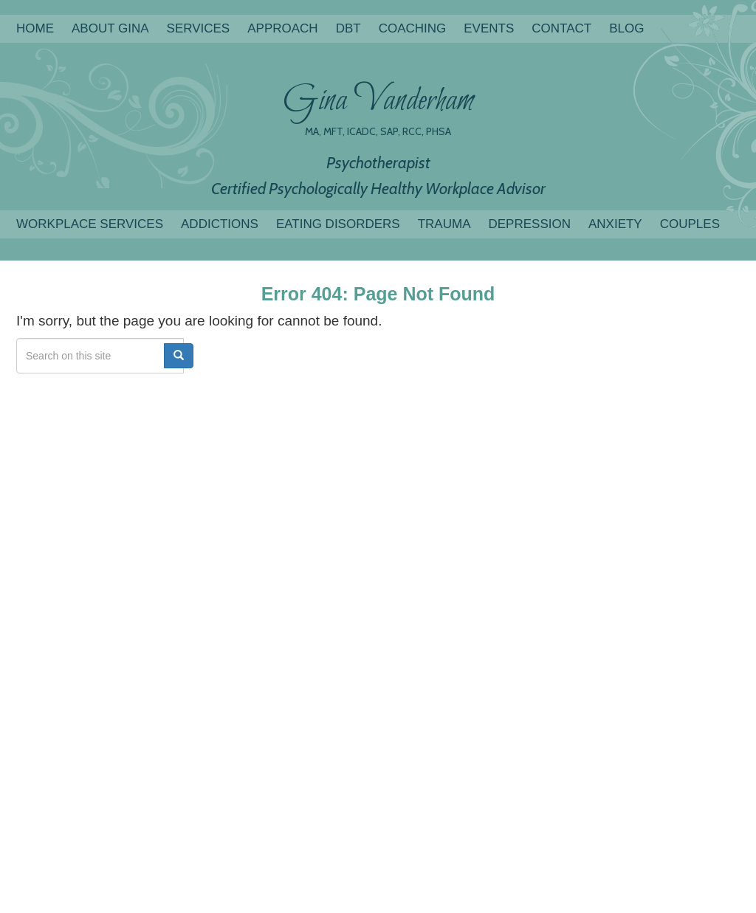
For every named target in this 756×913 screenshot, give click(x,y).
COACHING (413, 28)
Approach (282, 28)
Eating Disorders (338, 224)
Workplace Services (89, 224)
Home (35, 28)
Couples (690, 224)
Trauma (444, 224)
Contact (561, 28)
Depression (529, 224)
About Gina (110, 28)
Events (489, 28)
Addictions (219, 224)
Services (198, 28)
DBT (348, 28)
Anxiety (615, 224)
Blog (626, 28)
